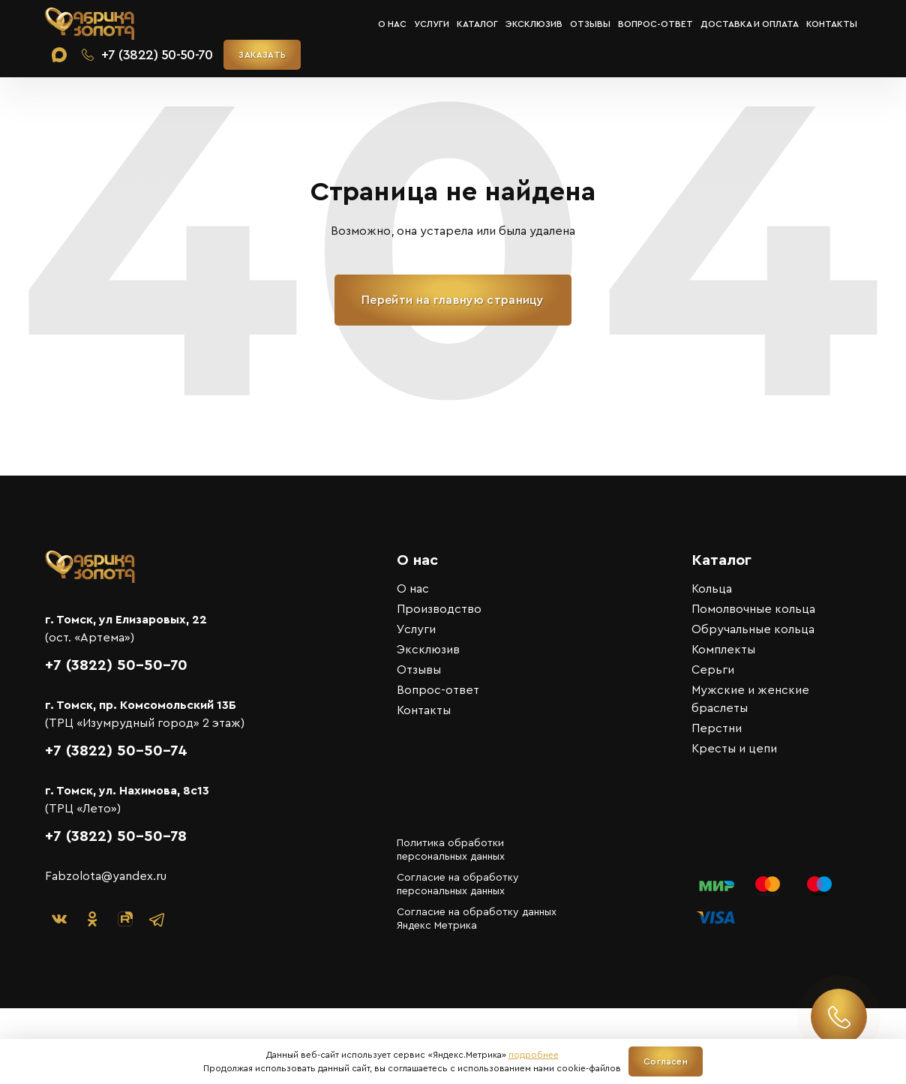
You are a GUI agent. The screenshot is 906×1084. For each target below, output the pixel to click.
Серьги (713, 670)
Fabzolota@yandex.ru (105, 876)
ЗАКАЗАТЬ (262, 54)
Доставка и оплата (749, 24)
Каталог (477, 24)
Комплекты (723, 650)
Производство (439, 609)
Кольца (712, 589)
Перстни (717, 728)
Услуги (431, 24)
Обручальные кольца (753, 629)
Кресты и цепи (734, 749)
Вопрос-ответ (655, 24)
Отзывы (590, 24)
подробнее (533, 1054)
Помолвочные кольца (753, 609)
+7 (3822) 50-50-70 (116, 665)
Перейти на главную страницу (453, 300)
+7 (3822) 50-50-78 (116, 836)
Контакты (831, 24)
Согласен (666, 1061)
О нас (392, 24)
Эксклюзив (534, 24)
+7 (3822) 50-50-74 (116, 750)
